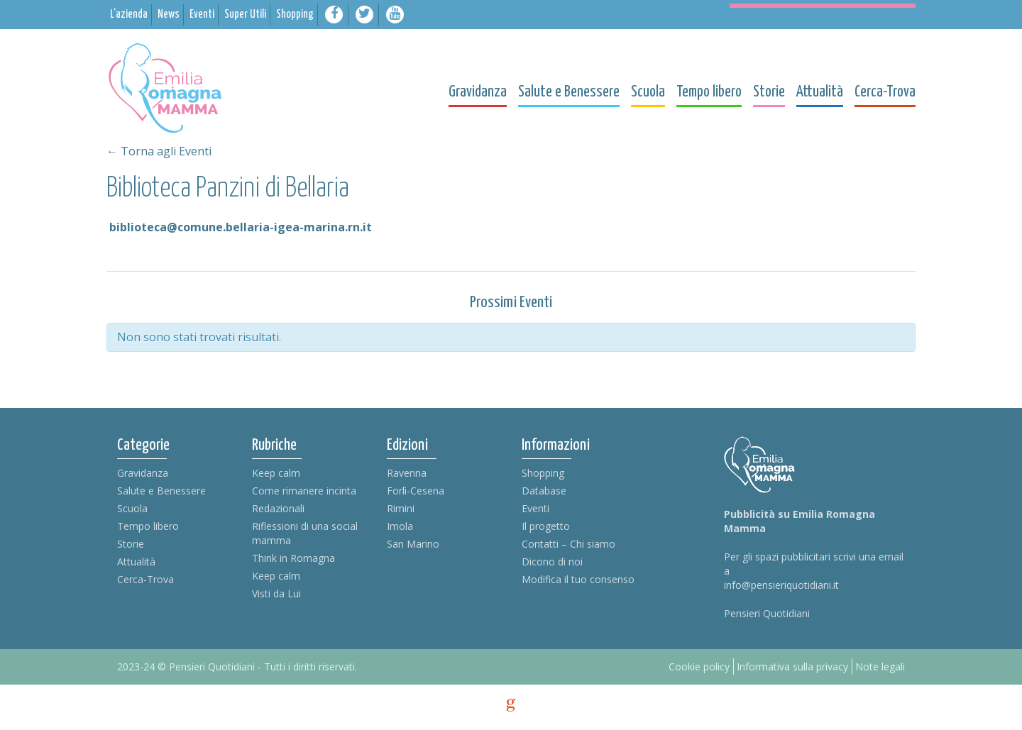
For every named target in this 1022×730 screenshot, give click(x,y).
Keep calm (276, 473)
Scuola (132, 508)
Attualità (136, 561)
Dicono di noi (552, 561)
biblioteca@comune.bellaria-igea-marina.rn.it (240, 227)
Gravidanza (142, 473)
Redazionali (278, 508)
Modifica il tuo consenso (578, 579)
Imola (400, 526)
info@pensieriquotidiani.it (781, 585)
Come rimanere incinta (304, 490)
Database (544, 490)
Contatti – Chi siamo (568, 544)
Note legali (880, 666)
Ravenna (407, 473)
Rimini (400, 508)
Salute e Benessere (161, 490)
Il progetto (546, 526)
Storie (130, 544)
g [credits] (511, 705)
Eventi (535, 508)
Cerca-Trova (145, 579)
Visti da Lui (276, 593)
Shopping (543, 473)
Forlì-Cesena (415, 490)
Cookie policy (699, 666)
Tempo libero (148, 526)
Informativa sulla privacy (792, 666)
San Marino (413, 544)
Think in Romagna (293, 558)
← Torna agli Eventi (158, 151)
